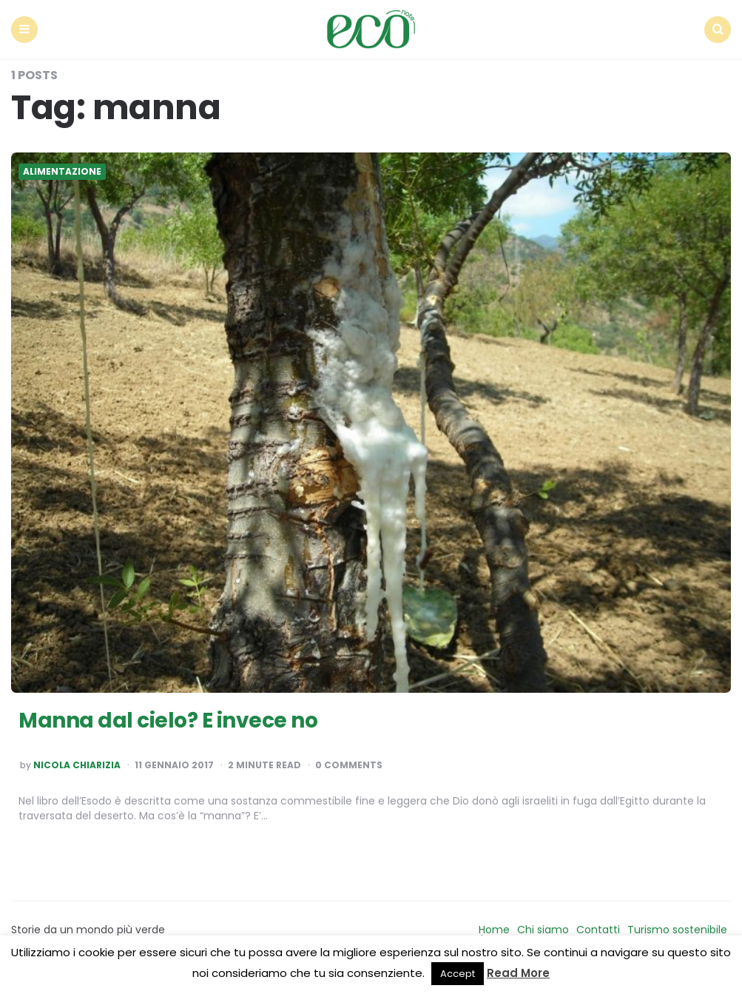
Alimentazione (62, 172)
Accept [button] (457, 974)
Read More (518, 973)
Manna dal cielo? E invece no (167, 720)
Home (494, 929)
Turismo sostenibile (677, 929)
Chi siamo (543, 929)
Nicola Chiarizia (77, 765)
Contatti (598, 929)
